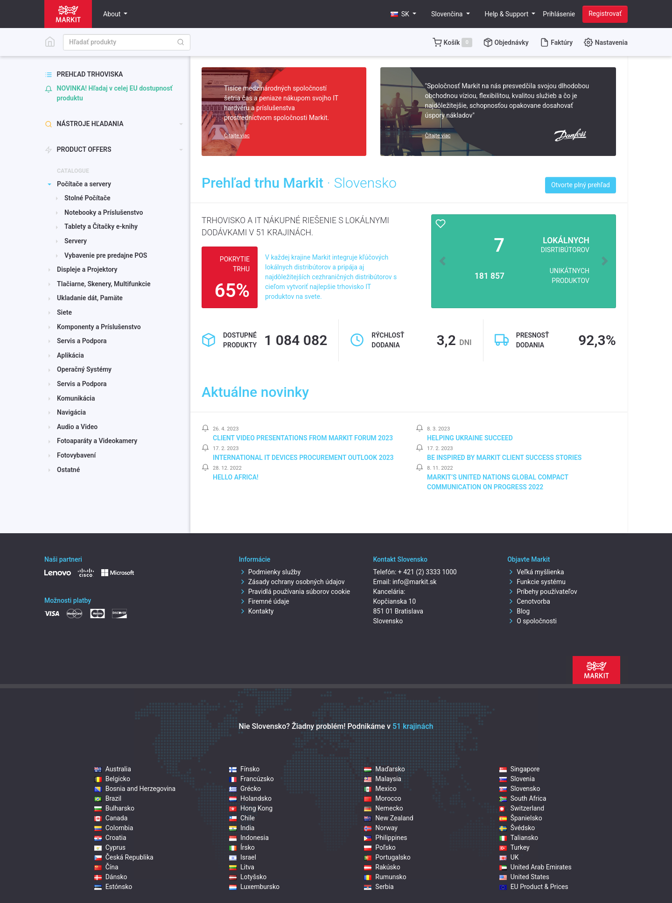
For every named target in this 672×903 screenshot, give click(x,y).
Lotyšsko (247, 877)
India (241, 828)
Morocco (382, 798)
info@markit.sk (414, 582)
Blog (518, 611)
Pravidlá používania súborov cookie (294, 591)
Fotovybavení (76, 455)
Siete (64, 312)
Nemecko (383, 808)
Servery (75, 241)
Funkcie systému (536, 582)
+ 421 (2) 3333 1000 (427, 572)
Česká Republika (124, 857)
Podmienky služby (270, 572)
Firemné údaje (264, 601)
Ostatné (68, 469)
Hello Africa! (236, 477)
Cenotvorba (528, 601)
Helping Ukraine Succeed (470, 438)
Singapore (519, 769)
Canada (111, 818)
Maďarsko (384, 769)
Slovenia (517, 779)
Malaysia (382, 779)
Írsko (242, 847)
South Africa (522, 798)
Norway (381, 828)
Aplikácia (70, 355)
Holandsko (250, 798)
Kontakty (256, 611)
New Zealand (388, 818)
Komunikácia (76, 398)
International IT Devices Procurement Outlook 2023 (303, 457)
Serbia (378, 886)
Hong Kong (251, 808)
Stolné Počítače (87, 198)
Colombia (113, 828)
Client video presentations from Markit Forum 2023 (303, 438)
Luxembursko (254, 886)
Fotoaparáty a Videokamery (97, 440)
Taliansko (519, 837)
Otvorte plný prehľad (580, 185)
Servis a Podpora (81, 341)
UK (509, 857)
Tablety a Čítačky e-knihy (101, 226)
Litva (241, 867)
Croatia (110, 837)
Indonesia (249, 837)
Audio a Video (77, 426)
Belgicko (112, 779)
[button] (403, 14)
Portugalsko (387, 857)
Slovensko (519, 788)
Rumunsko (385, 877)
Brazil (108, 798)
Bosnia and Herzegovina (135, 788)
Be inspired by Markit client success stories (504, 457)
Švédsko (517, 828)
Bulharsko (114, 808)
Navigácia (71, 412)
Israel (242, 857)
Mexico (380, 788)
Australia (112, 769)
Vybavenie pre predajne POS (105, 255)
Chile (242, 818)
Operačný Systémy (84, 369)
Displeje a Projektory (87, 269)
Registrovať (605, 13)
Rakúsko (382, 867)
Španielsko (520, 818)
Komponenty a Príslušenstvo (99, 327)
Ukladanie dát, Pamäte (90, 298)
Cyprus (110, 847)
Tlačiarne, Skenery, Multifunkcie (103, 284)
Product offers (78, 150)
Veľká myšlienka (535, 572)
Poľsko (379, 847)
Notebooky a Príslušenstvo (103, 212)
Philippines (385, 837)
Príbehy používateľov (542, 591)
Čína (106, 867)
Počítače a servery (84, 184)
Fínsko (244, 769)
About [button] (112, 14)
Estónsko (113, 886)
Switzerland (521, 808)
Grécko (245, 788)
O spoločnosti (532, 621)
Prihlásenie (559, 14)
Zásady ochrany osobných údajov (292, 582)
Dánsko (110, 877)
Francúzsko (251, 779)
